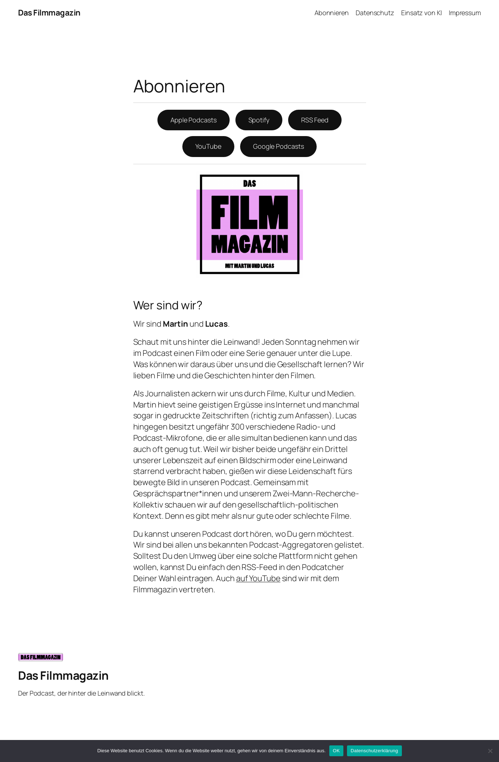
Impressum (465, 12)
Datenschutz (375, 12)
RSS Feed (315, 120)
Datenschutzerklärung (374, 750)
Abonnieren (331, 12)
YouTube (208, 146)
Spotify (258, 120)
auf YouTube (258, 578)
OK (336, 750)
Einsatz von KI (421, 12)
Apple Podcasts (193, 120)
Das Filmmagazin (49, 12)
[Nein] (490, 750)
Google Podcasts (278, 146)
